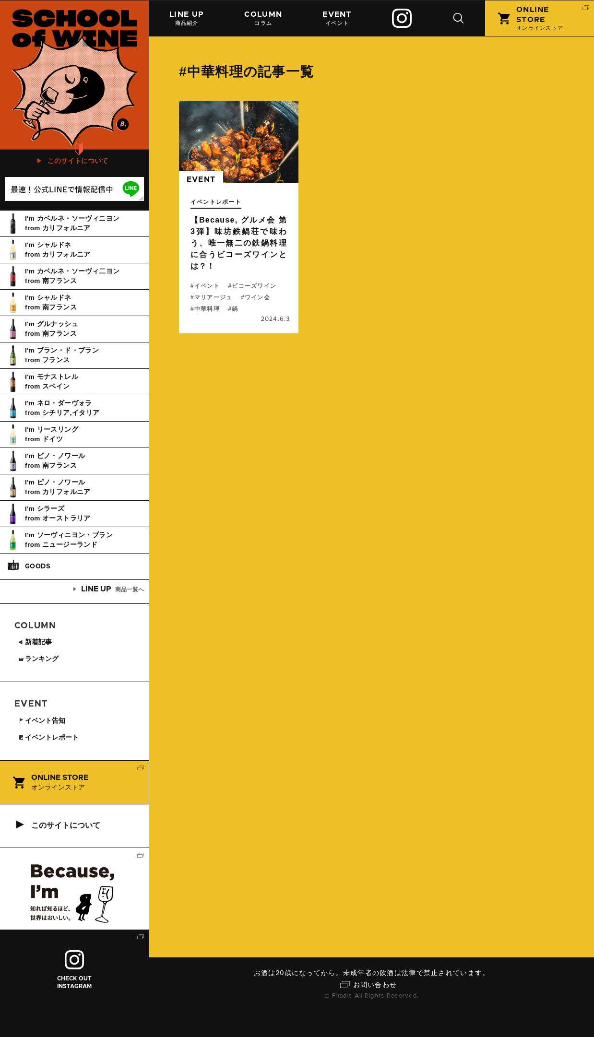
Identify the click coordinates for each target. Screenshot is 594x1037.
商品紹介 (186, 18)
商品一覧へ (109, 615)
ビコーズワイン (254, 286)
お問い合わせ (375, 1010)
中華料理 (207, 309)
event (201, 180)
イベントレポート (215, 202)
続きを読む (238, 217)
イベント (337, 18)
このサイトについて (78, 186)
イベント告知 (43, 746)
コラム (264, 18)
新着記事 (36, 668)
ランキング (39, 684)
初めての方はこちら (78, 161)
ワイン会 (257, 297)
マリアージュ (213, 297)
